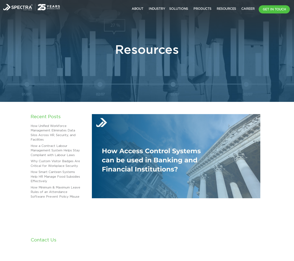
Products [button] (202, 8)
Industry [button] (157, 8)
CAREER (248, 8)
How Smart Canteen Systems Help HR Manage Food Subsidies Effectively (55, 177)
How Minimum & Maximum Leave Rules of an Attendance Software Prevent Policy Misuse (55, 192)
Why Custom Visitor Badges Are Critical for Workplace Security (55, 163)
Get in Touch (274, 9)
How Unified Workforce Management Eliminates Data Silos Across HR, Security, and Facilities (53, 132)
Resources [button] (226, 8)
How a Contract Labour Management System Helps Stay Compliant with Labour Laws (55, 150)
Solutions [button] (178, 8)
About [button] (137, 8)
